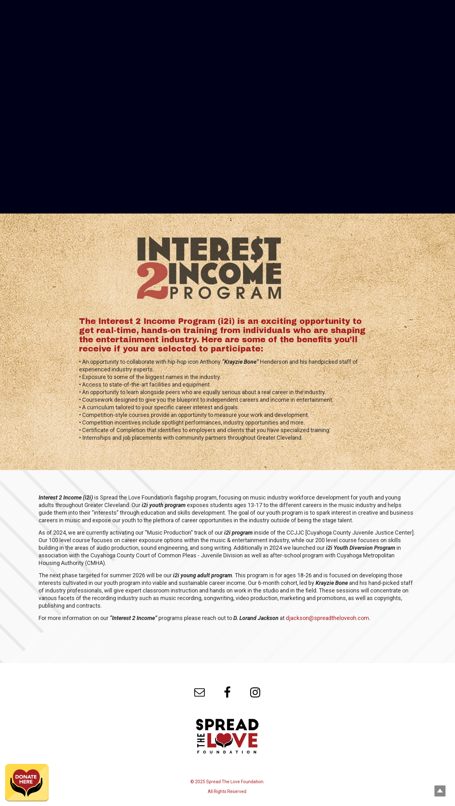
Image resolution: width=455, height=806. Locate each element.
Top (440, 791)
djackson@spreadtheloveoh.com (327, 618)
